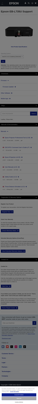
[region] (19, 395)
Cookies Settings (19, 402)
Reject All (19, 398)
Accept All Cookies (19, 394)
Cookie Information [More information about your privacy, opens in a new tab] (14, 391)
